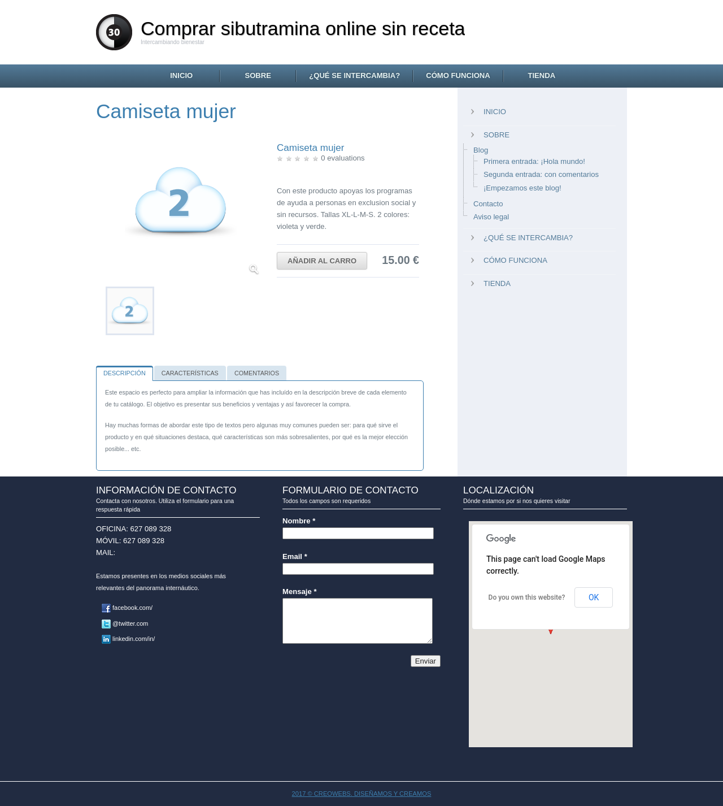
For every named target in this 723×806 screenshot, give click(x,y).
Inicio (181, 75)
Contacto (488, 204)
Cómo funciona (458, 75)
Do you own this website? (527, 597)
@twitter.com (125, 623)
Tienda (541, 75)
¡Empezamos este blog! (522, 188)
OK (594, 597)
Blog (480, 150)
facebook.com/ (127, 607)
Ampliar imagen (253, 269)
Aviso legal (491, 217)
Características (190, 373)
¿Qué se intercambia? (354, 75)
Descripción (124, 373)
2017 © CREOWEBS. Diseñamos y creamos (362, 793)
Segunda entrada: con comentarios (541, 174)
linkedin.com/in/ (128, 638)
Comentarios (256, 373)
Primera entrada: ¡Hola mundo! (534, 161)
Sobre (258, 75)
